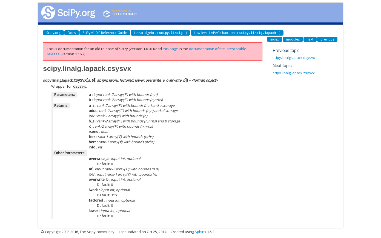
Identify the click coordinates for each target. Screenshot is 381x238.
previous (327, 39)
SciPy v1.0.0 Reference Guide (105, 32)
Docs (72, 32)
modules (293, 39)
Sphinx (200, 231)
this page (170, 48)
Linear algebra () (160, 32)
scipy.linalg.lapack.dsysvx (294, 57)
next (310, 39)
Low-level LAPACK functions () (237, 32)
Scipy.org (53, 32)
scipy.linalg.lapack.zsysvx (294, 72)
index (274, 39)
